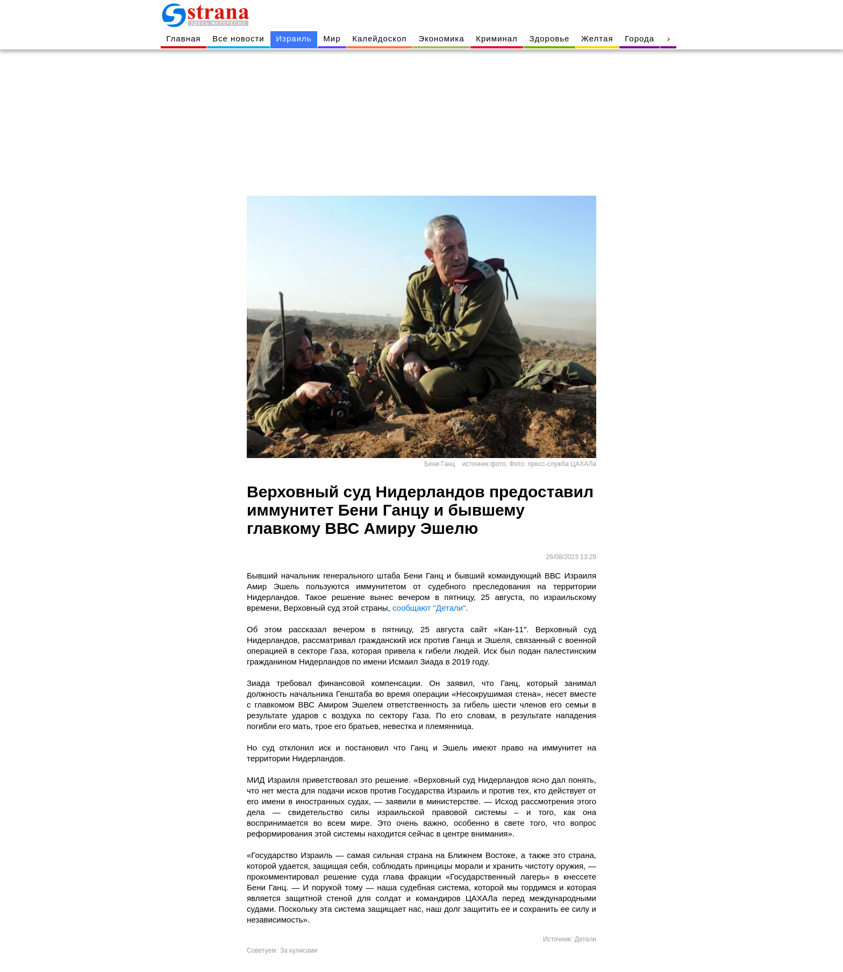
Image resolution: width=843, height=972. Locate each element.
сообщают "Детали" (429, 607)
